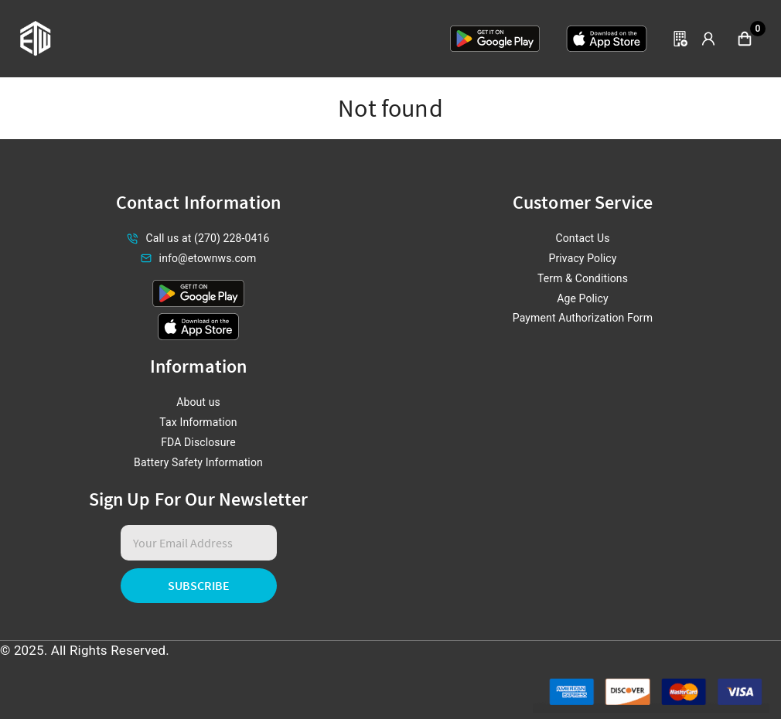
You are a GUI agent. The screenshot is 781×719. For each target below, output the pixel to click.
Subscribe (199, 585)
